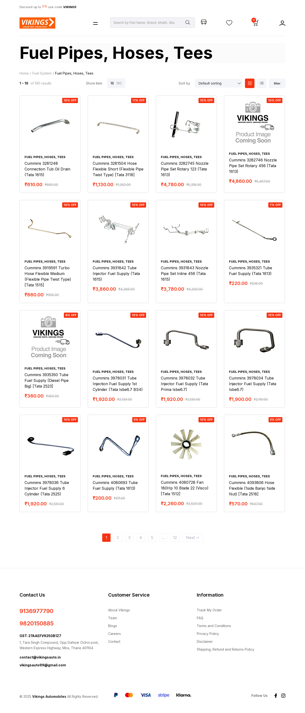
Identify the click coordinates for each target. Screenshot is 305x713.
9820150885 (37, 623)
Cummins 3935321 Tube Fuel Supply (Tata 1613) (250, 271)
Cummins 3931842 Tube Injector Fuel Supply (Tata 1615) (116, 274)
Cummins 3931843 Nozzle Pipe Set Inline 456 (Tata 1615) (184, 274)
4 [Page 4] (140, 538)
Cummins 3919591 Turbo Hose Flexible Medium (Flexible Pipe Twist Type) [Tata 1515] (48, 277)
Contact (114, 642)
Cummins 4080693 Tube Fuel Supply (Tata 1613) (115, 486)
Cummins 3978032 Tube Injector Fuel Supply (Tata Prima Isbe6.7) (184, 384)
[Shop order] (219, 84)
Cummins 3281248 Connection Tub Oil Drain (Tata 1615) (47, 169)
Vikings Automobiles (49, 697)
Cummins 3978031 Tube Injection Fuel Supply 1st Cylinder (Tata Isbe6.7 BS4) (118, 384)
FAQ (200, 618)
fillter (277, 84)
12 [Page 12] (175, 538)
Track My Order (209, 610)
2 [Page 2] (118, 538)
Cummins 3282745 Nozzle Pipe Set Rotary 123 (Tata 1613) (184, 169)
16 (112, 84)
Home (24, 74)
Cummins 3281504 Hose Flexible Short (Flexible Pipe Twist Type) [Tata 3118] (118, 169)
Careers (114, 634)
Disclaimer (205, 642)
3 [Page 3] (129, 538)
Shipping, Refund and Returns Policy (225, 650)
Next (192, 538)
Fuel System (41, 74)
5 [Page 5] (152, 538)
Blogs (112, 626)
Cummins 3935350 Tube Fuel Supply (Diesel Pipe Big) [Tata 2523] (47, 381)
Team (112, 618)
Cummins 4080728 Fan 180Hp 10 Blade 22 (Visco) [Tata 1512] (184, 489)
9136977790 (36, 611)
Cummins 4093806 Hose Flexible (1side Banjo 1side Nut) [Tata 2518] (252, 489)
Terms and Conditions (214, 626)
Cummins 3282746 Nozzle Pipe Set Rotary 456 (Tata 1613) (253, 166)
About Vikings (119, 610)
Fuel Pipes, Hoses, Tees (45, 157)
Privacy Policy (208, 634)
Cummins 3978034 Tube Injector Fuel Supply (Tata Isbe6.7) (252, 384)
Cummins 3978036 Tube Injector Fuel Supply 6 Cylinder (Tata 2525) (47, 489)
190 (119, 84)
